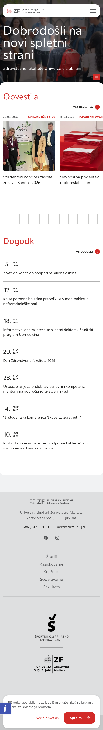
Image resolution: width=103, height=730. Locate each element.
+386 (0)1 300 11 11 (35, 527)
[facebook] (46, 538)
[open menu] (91, 10)
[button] (5, 708)
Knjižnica (51, 571)
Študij (51, 556)
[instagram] (57, 538)
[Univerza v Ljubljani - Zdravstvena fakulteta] (25, 11)
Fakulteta (51, 586)
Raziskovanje (51, 564)
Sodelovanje (51, 579)
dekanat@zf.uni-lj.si (71, 527)
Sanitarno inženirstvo (41, 117)
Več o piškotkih (47, 718)
